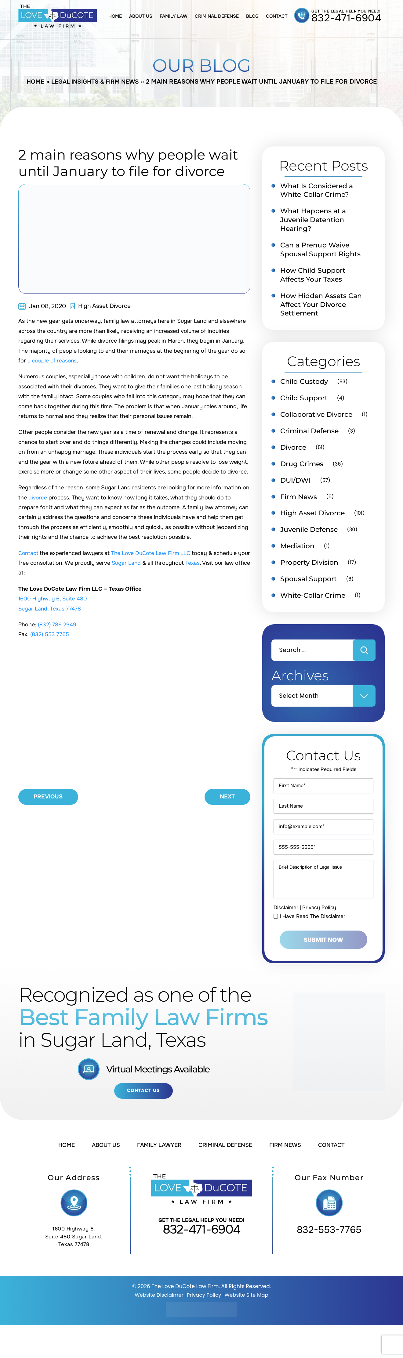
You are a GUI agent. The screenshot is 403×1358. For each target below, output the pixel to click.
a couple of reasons (52, 360)
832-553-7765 (329, 1262)
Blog (252, 16)
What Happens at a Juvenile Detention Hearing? (315, 220)
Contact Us (143, 1123)
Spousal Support (310, 586)
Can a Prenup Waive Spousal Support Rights (323, 251)
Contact (277, 16)
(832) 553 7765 (50, 634)
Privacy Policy (319, 939)
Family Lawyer (159, 1177)
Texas (206, 563)
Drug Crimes (303, 469)
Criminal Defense (217, 16)
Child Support (305, 402)
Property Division (311, 569)
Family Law (173, 16)
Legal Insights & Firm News (95, 81)
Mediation (299, 552)
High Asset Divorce (105, 306)
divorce (38, 497)
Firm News (300, 502)
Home (115, 16)
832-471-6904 (346, 18)
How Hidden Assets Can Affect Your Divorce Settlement (323, 307)
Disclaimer (286, 939)
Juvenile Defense (311, 535)
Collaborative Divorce (318, 418)
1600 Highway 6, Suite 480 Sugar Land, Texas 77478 (74, 1269)
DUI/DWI (296, 485)
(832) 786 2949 (57, 624)
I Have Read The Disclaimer (313, 948)
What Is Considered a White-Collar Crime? (319, 190)
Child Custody (306, 385)
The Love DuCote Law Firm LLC (153, 553)
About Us (140, 16)
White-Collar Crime (314, 603)
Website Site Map (247, 1327)
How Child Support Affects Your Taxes (315, 277)
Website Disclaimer (158, 1327)
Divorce (294, 452)
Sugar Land (140, 563)
